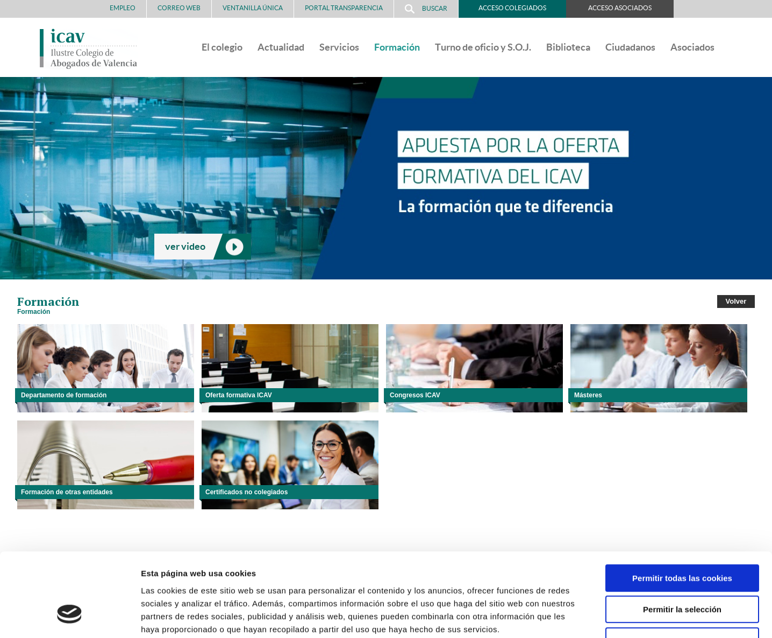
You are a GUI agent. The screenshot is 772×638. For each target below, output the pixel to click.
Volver (736, 301)
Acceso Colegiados (512, 7)
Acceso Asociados (620, 7)
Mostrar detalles (577, 616)
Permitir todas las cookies (682, 506)
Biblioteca (568, 47)
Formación (397, 47)
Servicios (339, 47)
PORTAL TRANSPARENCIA (344, 7)
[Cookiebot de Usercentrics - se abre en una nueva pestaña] (70, 617)
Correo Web (179, 7)
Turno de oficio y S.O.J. (483, 47)
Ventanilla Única (253, 7)
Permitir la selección (682, 538)
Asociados (692, 47)
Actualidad (281, 47)
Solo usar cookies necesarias (682, 569)
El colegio (222, 47)
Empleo (122, 7)
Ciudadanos (630, 47)
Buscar (426, 8)
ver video (185, 246)
